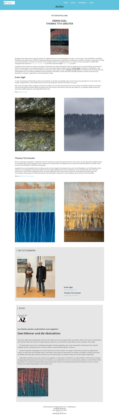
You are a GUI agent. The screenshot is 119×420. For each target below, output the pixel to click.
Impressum (59, 412)
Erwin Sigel (66, 63)
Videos (91, 3)
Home (66, 3)
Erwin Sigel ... (24, 92)
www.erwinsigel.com (70, 290)
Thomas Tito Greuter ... (27, 176)
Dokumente (82, 3)
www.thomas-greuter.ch (71, 295)
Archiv (73, 3)
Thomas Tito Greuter (38, 63)
